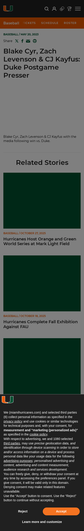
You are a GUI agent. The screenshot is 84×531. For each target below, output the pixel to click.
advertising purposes (18, 461)
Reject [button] (23, 511)
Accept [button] (61, 511)
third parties (12, 443)
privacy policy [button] (13, 421)
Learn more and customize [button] (42, 522)
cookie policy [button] (38, 434)
